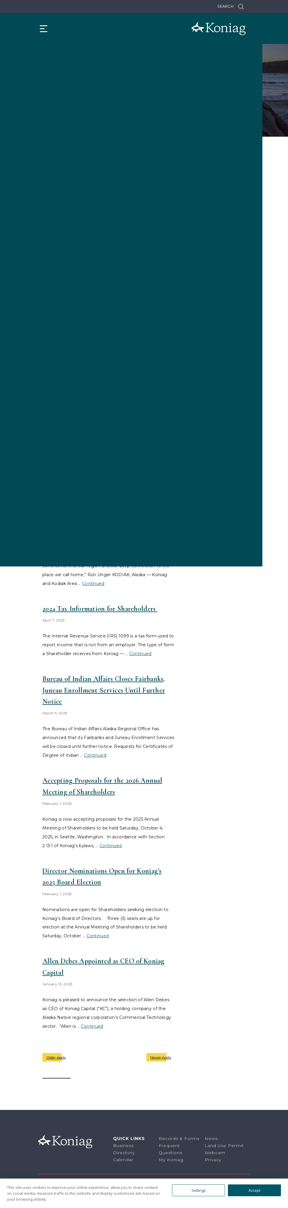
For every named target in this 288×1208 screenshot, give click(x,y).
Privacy (213, 1159)
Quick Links (129, 1138)
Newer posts (160, 1057)
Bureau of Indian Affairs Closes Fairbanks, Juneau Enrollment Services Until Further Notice (103, 690)
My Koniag (171, 1159)
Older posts (56, 1057)
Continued (95, 755)
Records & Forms (179, 1138)
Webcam (215, 1152)
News (211, 1138)
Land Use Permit (224, 1145)
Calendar (123, 1159)
